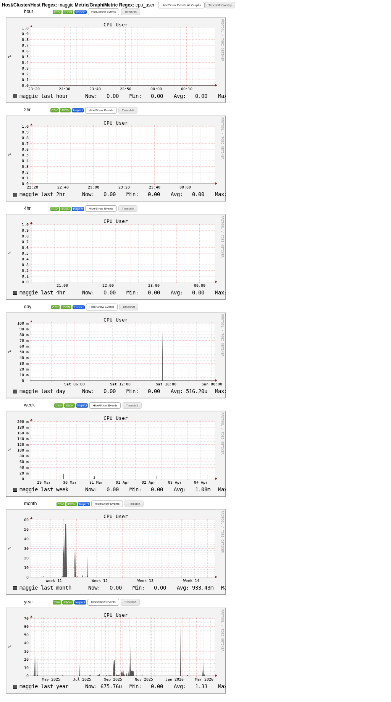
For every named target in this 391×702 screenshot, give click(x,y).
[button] (181, 5)
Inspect (81, 12)
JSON (68, 12)
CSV (57, 12)
